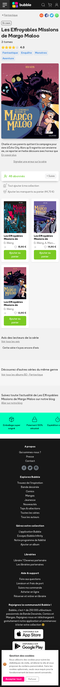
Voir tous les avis (10, 341)
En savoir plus (8, 155)
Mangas (30, 495)
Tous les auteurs (30, 517)
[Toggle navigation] (4, 5)
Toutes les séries (30, 512)
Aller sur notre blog (11, 402)
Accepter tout (14, 679)
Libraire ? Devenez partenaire (30, 560)
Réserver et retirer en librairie (30, 596)
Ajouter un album (30, 544)
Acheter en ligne (30, 591)
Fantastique (11, 15)
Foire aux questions (30, 579)
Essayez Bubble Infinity (30, 535)
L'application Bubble (30, 531)
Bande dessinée (30, 487)
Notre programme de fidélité (30, 540)
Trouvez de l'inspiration (30, 482)
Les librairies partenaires (30, 564)
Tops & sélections (30, 508)
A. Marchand (52, 242)
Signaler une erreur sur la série (30, 161)
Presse (30, 456)
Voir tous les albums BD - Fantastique (22, 374)
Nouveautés (30, 504)
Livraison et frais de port (30, 583)
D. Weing (9, 242)
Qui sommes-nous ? (30, 452)
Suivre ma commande (30, 587)
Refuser (32, 679)
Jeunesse (30, 499)
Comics (30, 491)
